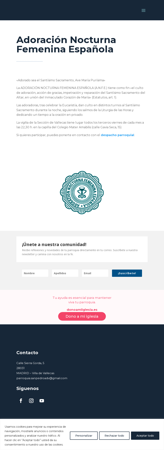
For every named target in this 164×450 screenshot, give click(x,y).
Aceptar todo (145, 435)
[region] (82, 434)
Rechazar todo (114, 435)
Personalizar (83, 435)
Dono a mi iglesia (82, 310)
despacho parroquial (117, 129)
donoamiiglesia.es (82, 303)
